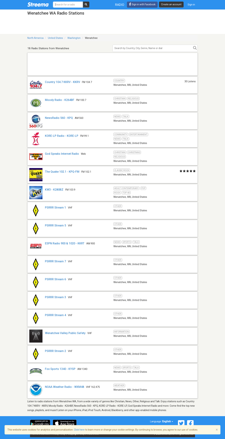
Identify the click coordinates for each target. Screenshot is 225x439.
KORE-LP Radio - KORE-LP (61, 135)
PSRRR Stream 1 (55, 207)
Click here (79, 429)
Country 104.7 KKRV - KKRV (62, 82)
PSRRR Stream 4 (55, 315)
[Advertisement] (112, 75)
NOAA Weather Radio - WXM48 (64, 387)
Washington (74, 38)
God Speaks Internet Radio (62, 153)
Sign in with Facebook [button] (142, 4)
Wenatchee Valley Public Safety (65, 333)
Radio (119, 5)
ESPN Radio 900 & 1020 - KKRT (64, 243)
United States (55, 38)
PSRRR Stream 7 (55, 261)
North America (35, 38)
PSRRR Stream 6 (55, 279)
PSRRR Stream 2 (55, 351)
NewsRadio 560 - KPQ (59, 118)
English (167, 421)
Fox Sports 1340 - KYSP (60, 369)
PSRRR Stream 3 (55, 297)
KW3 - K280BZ (54, 189)
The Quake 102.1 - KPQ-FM (62, 171)
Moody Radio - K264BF (59, 100)
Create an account (171, 4)
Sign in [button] (191, 4)
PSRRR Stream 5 (55, 225)
